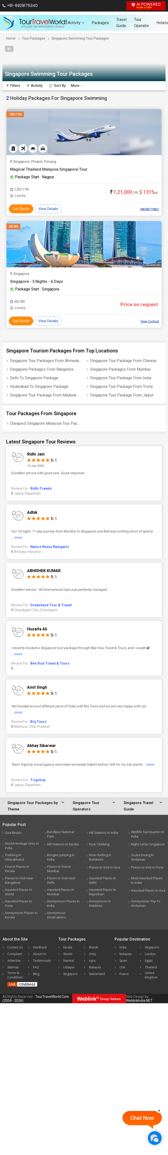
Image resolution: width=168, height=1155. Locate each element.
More (77, 85)
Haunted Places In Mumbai (60, 891)
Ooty (92, 954)
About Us (39, 954)
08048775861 (149, 209)
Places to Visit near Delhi (61, 880)
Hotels (162, 22)
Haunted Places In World (18, 891)
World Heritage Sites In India (22, 845)
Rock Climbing (99, 844)
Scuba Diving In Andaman (142, 857)
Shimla (67, 954)
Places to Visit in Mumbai (59, 868)
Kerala (67, 947)
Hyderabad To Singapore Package (39, 386)
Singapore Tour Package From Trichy (121, 386)
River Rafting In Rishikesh (100, 857)
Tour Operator (141, 22)
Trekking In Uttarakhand (14, 857)
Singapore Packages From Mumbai (120, 369)
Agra (92, 960)
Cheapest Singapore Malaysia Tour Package (46, 423)
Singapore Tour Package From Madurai (43, 395)
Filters (13, 85)
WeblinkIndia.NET (139, 1001)
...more (16, 537)
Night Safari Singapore (148, 844)
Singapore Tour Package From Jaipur (121, 395)
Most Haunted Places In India (147, 880)
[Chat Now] (154, 1138)
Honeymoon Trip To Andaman (145, 903)
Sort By (57, 85)
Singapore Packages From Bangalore (42, 369)
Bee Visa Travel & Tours (49, 663)
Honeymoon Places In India (63, 903)
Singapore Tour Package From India (120, 378)
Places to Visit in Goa (104, 867)
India (122, 947)
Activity (76, 22)
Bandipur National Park (60, 834)
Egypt (148, 960)
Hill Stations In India (103, 832)
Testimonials (42, 960)
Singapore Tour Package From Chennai (123, 360)
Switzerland (97, 974)
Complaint (14, 954)
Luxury (18, 195)
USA (122, 967)
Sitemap (13, 967)
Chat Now (142, 1118)
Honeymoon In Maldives (100, 903)
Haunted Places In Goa (148, 890)
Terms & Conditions (15, 975)
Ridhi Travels (41, 488)
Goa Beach (13, 832)
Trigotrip (37, 780)
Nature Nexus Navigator (49, 547)
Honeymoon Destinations (56, 915)
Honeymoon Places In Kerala (21, 915)
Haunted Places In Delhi (102, 880)
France (124, 974)
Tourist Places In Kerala (17, 868)
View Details (48, 209)
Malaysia (95, 967)
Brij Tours (38, 722)
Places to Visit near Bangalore (19, 880)
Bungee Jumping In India (61, 857)
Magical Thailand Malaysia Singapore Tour (48, 169)
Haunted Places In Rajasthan (102, 891)
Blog (36, 974)
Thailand (151, 967)
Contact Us (15, 947)
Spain (123, 960)
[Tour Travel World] (35, 22)
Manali (93, 947)
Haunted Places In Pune (18, 903)
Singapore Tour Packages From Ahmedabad (46, 360)
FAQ (36, 967)
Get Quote (21, 209)
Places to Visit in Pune (147, 867)
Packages (100, 22)
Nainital (68, 960)
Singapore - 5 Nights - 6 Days (36, 281)
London (150, 954)
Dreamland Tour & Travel (51, 605)
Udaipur (69, 967)
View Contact (149, 321)
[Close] (159, 1110)
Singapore (70, 974)
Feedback (40, 947)
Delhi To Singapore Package (34, 378)
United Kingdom (151, 975)
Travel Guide (121, 22)
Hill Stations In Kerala (63, 844)
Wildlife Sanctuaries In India (147, 834)
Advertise (14, 960)
